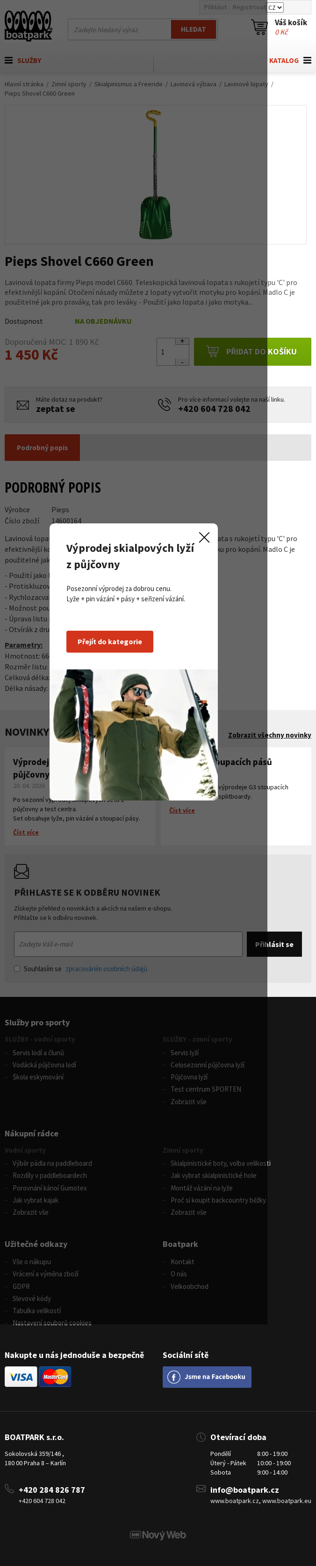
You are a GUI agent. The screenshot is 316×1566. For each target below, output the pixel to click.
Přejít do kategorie (134, 762)
